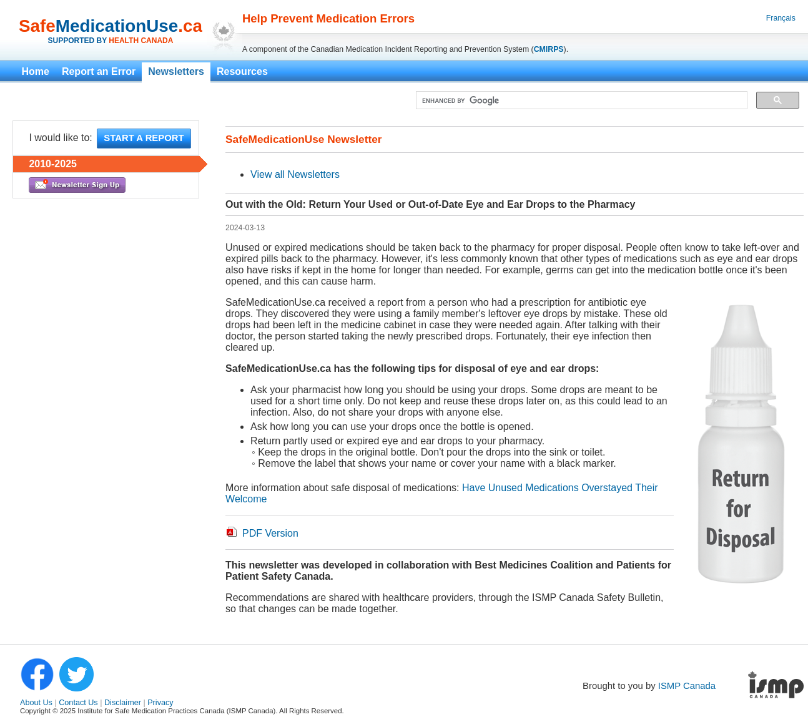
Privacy (160, 702)
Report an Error (98, 71)
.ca (190, 26)
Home (35, 71)
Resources (242, 71)
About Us (36, 702)
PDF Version (270, 533)
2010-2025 (53, 164)
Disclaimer (122, 702)
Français (781, 18)
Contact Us (78, 702)
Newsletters (176, 71)
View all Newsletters (295, 174)
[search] (580, 100)
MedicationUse (117, 26)
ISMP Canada (687, 686)
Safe (37, 26)
